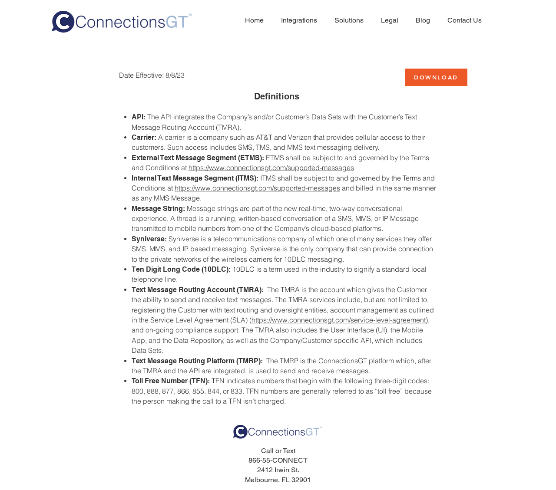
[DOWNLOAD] (436, 77)
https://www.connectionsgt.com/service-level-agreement (339, 320)
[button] (387, 20)
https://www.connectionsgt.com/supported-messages (271, 167)
